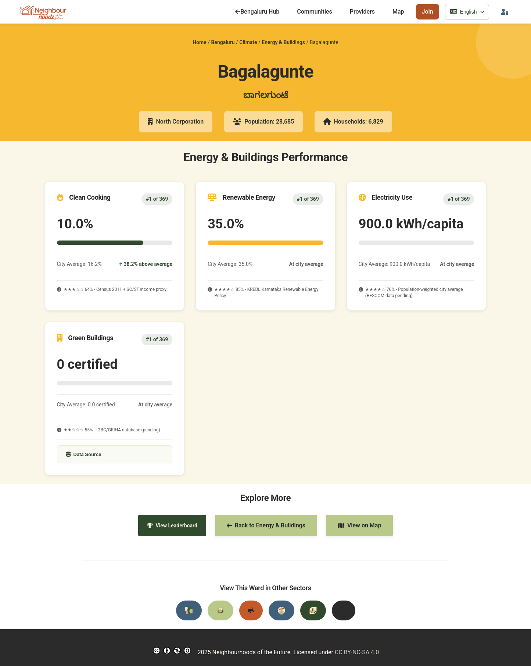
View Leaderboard (172, 525)
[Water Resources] (281, 610)
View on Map (359, 525)
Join (427, 11)
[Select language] (467, 12)
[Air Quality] (251, 610)
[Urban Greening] (313, 610)
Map (398, 11)
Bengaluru (222, 42)
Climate (248, 42)
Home (200, 42)
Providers (362, 11)
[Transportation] (189, 610)
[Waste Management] (220, 610)
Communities (314, 11)
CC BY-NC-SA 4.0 (357, 652)
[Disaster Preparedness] (343, 610)
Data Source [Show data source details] (83, 454)
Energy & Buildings (283, 42)
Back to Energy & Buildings (266, 525)
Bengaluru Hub (257, 11)
